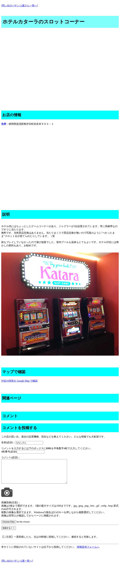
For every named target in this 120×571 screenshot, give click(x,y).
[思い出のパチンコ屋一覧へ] (17, 565)
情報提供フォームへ (88, 551)
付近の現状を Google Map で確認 (19, 380)
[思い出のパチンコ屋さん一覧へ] (19, 5)
